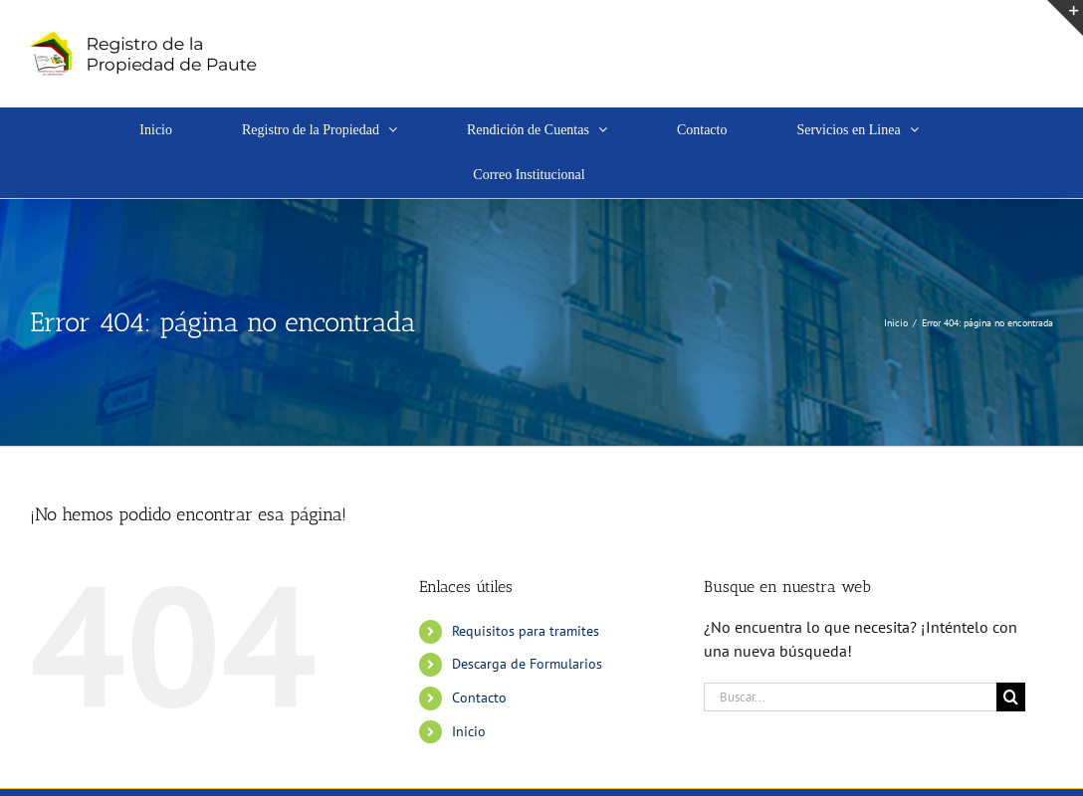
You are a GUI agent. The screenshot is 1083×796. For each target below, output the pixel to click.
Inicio (469, 731)
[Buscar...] (850, 697)
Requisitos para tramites (525, 631)
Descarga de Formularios (527, 664)
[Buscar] (1010, 697)
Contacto (479, 697)
